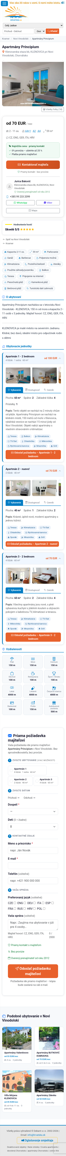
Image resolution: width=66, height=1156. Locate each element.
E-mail (13, 858)
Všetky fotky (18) (52, 109)
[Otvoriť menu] (4, 3)
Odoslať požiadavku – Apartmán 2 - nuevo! (32, 543)
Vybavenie (14, 390)
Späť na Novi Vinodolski (16, 239)
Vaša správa (21, 915)
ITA (40, 903)
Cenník (49, 390)
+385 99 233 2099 (18, 196)
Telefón (18, 874)
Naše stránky (33, 1147)
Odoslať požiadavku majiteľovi (33, 971)
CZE (12, 903)
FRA (12, 908)
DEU (31, 903)
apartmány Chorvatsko (38, 1150)
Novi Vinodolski (20, 38)
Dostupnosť (32, 390)
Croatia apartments (49, 1147)
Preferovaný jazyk (25, 897)
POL (41, 908)
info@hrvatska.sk (36, 1135)
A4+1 (28, 131)
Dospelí (13, 804)
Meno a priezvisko (20, 843)
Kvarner (6, 38)
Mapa (33, 210)
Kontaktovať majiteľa (33, 164)
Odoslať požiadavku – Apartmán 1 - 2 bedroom (33, 454)
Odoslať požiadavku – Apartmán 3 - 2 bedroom (33, 637)
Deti (17, 819)
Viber (48, 202)
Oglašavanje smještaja (37, 1140)
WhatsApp (20, 202)
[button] (33, 227)
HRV (31, 908)
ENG (21, 903)
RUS (21, 908)
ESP (50, 903)
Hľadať (52, 31)
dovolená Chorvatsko (16, 1150)
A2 (34, 131)
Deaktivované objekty (16, 1147)
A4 (39, 131)
